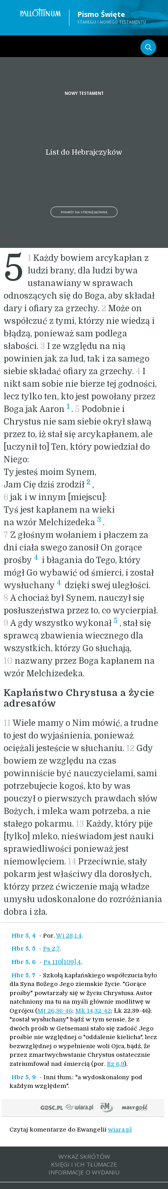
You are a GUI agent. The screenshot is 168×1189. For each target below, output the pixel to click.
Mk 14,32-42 (93, 1010)
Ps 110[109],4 (62, 962)
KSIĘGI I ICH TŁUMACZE (84, 1164)
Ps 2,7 (51, 948)
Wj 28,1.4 (69, 935)
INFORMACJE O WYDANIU (84, 1172)
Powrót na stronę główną (84, 212)
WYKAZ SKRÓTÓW (84, 1156)
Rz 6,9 (115, 1063)
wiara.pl (120, 1129)
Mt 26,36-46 (54, 1010)
